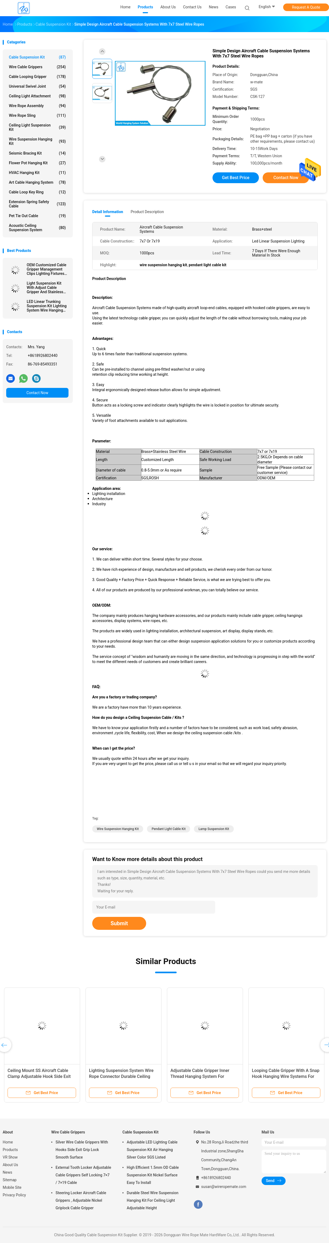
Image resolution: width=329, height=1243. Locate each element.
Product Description (147, 212)
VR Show (10, 1157)
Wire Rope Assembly (37, 105)
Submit (119, 923)
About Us (10, 1165)
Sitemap (9, 1180)
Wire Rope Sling (37, 115)
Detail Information (107, 212)
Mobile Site (12, 1187)
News (7, 1172)
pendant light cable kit (169, 829)
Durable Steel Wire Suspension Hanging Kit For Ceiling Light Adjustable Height (153, 1200)
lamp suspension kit (213, 829)
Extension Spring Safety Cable (37, 204)
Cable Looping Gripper (37, 76)
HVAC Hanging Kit (37, 172)
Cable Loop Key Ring (37, 192)
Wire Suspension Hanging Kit (37, 141)
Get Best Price (235, 177)
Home (8, 1142)
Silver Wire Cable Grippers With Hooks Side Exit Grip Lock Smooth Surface (82, 1149)
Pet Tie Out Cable (37, 215)
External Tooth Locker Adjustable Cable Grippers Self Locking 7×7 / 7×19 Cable (83, 1175)
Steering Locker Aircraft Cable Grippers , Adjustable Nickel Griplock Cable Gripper (81, 1200)
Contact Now (37, 393)
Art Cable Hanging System (37, 182)
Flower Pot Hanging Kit (37, 163)
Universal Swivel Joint (37, 86)
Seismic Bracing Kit (37, 153)
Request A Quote (306, 7)
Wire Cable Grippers (37, 67)
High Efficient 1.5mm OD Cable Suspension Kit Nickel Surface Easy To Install (153, 1175)
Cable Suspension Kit (37, 57)
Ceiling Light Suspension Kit (37, 127)
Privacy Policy (14, 1195)
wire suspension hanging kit (118, 829)
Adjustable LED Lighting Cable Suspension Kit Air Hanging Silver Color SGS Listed (152, 1149)
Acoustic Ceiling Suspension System (37, 227)
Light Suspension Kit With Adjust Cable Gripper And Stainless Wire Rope (45, 287)
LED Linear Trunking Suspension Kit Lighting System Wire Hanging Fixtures (47, 305)
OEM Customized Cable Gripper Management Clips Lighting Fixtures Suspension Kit (46, 269)
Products (10, 1150)
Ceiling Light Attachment (37, 96)
